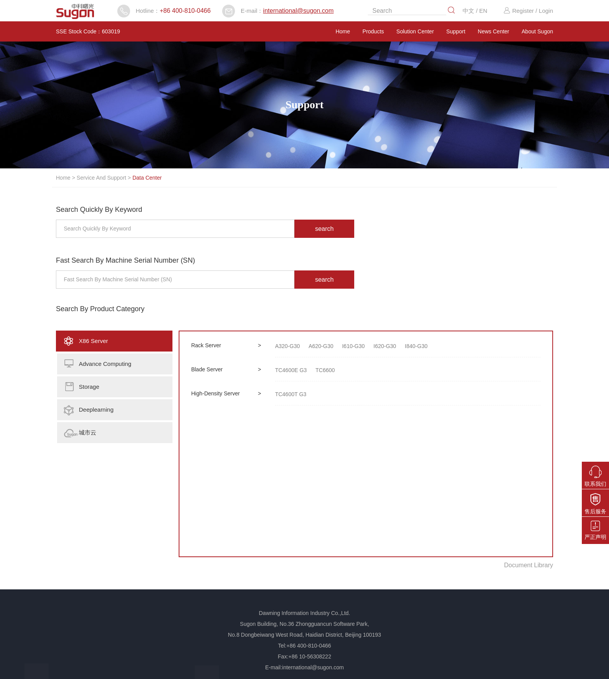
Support (455, 31)
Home (343, 31)
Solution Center (415, 31)
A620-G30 (320, 346)
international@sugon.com (298, 10)
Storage (89, 386)
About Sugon (537, 31)
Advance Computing (105, 363)
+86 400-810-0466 (185, 10)
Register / (520, 10)
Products (373, 31)
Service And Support (101, 178)
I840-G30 (416, 346)
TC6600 (325, 370)
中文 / (471, 10)
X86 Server (93, 341)
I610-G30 (353, 346)
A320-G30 (287, 346)
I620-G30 (385, 346)
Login (546, 10)
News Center (493, 31)
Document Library (528, 565)
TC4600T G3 (290, 394)
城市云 (87, 432)
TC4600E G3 (291, 370)
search (324, 228)
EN (483, 10)
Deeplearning (96, 409)
